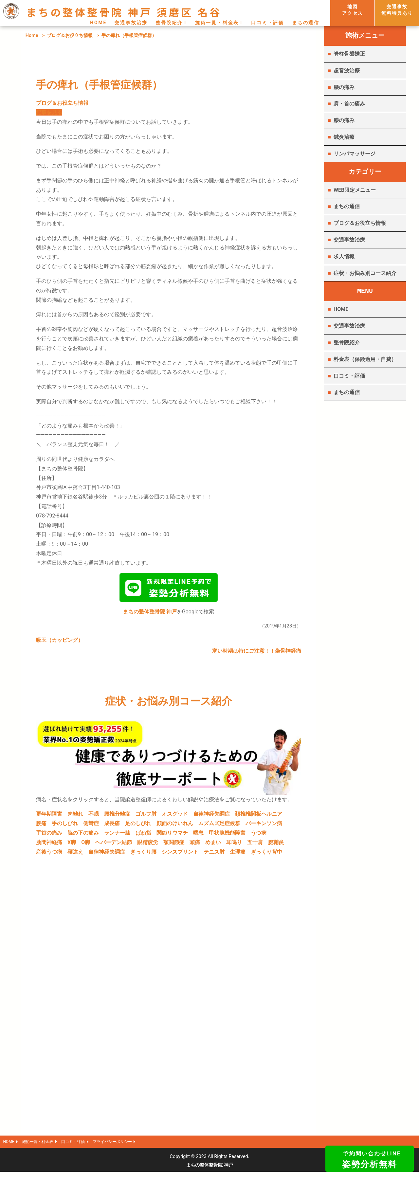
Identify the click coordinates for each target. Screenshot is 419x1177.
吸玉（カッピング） (59, 643)
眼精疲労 (147, 845)
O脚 (85, 845)
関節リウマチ (172, 835)
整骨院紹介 (169, 22)
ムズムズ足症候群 (219, 826)
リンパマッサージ (354, 154)
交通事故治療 (131, 22)
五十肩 (255, 845)
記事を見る (49, 112)
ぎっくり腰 (143, 854)
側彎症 (91, 826)
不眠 (93, 816)
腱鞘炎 (276, 845)
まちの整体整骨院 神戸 (150, 614)
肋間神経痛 (49, 845)
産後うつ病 (49, 854)
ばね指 (143, 835)
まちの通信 (305, 22)
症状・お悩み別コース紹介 (365, 273)
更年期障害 (49, 816)
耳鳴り (234, 845)
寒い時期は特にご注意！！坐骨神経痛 (256, 653)
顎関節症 (173, 845)
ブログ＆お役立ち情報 (70, 35)
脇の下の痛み (83, 835)
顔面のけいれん (174, 826)
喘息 (198, 835)
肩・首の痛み (349, 103)
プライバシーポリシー (132, 1146)
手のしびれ (65, 826)
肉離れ (75, 816)
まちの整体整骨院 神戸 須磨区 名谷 (124, 12)
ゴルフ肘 (146, 816)
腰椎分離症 (117, 816)
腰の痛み (344, 87)
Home (32, 35)
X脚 (71, 845)
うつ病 (258, 835)
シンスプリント (180, 854)
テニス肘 (214, 854)
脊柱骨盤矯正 (349, 54)
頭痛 (195, 845)
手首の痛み (49, 835)
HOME (98, 22)
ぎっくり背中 (266, 854)
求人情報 (344, 256)
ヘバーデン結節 (113, 845)
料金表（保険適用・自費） (365, 359)
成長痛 (112, 826)
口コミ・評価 (267, 22)
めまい (213, 845)
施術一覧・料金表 (217, 22)
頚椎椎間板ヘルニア (258, 816)
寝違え (75, 854)
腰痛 (41, 826)
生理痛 (238, 854)
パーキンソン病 (264, 826)
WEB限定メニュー (355, 190)
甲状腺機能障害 (227, 835)
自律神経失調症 (211, 816)
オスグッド (175, 816)
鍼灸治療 (344, 137)
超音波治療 (347, 70)
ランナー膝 (117, 835)
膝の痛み (344, 120)
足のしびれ (138, 826)
